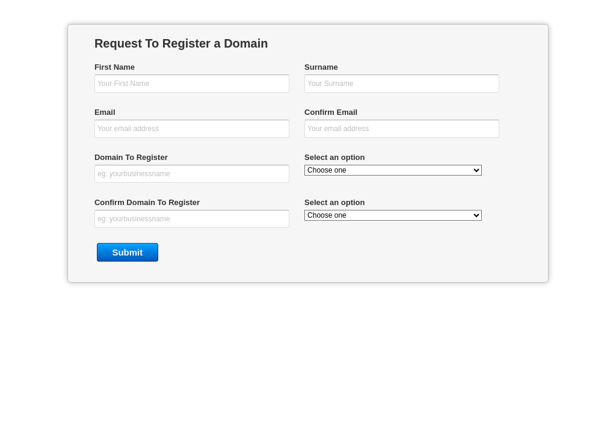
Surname (321, 67)
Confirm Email (330, 112)
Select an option (334, 157)
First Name (114, 67)
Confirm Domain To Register (147, 202)
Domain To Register (131, 157)
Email (105, 112)
